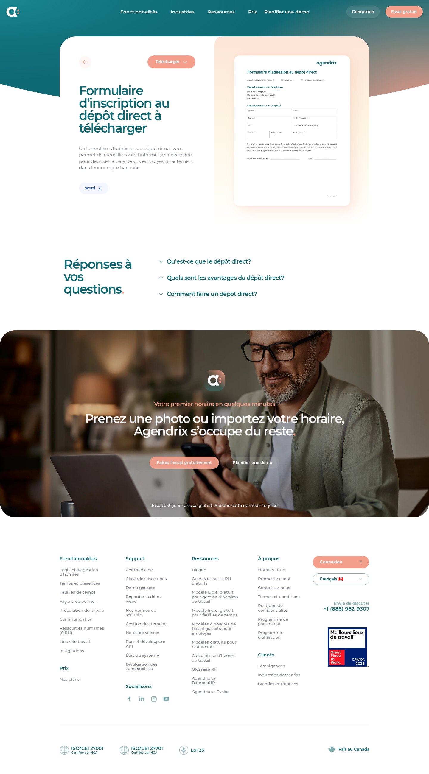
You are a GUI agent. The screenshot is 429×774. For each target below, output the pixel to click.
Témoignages (271, 666)
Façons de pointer (78, 601)
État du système (142, 655)
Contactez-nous (274, 587)
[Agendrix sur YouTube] (166, 699)
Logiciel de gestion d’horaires (79, 572)
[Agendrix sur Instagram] (154, 699)
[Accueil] (44, 12)
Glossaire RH (204, 669)
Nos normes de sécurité (141, 612)
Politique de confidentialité (272, 607)
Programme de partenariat (273, 621)
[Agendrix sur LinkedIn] (141, 699)
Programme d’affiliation (270, 634)
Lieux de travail (75, 641)
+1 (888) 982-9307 (346, 608)
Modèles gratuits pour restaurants (214, 644)
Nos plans (70, 679)
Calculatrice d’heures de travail (213, 657)
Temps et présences (80, 583)
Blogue (199, 570)
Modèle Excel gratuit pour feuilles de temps (214, 612)
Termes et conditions (279, 596)
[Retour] (85, 62)
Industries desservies (279, 675)
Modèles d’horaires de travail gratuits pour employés (214, 629)
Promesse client (274, 579)
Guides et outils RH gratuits (211, 581)
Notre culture (271, 570)
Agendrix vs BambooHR (203, 680)
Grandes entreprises (278, 684)
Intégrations (72, 651)
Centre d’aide (139, 570)
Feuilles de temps (78, 592)
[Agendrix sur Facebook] (129, 699)
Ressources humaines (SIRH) (82, 630)
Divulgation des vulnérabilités (142, 666)
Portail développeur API (145, 643)
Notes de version (142, 632)
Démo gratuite (140, 587)
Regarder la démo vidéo (144, 598)
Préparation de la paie (82, 610)
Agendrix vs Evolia (210, 691)
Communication (76, 619)
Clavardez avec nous (146, 579)
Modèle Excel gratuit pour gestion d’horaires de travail (215, 597)
